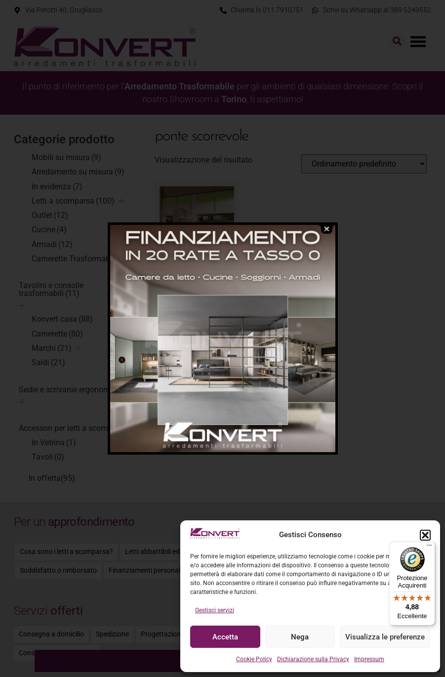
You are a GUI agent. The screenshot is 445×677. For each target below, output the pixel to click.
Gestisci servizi (214, 610)
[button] (425, 535)
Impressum (369, 659)
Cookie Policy (254, 659)
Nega (300, 637)
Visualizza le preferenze (385, 637)
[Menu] (429, 547)
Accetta (225, 637)
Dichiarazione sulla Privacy (313, 659)
